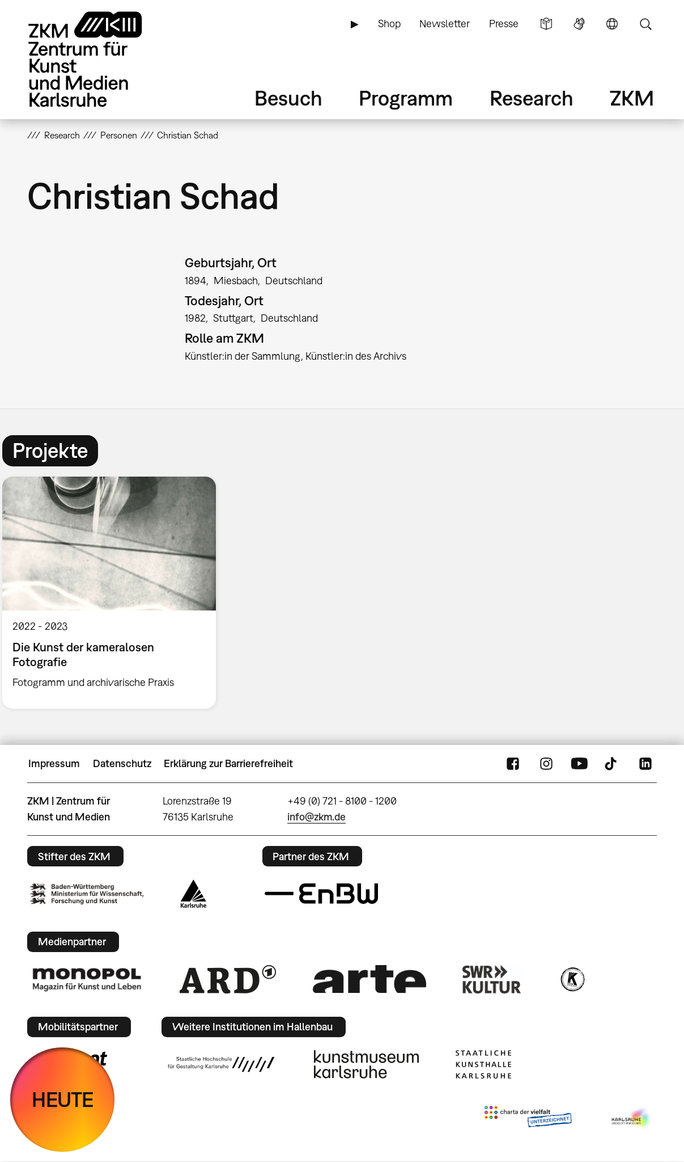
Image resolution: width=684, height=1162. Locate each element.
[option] (114, 592)
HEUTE (63, 1099)
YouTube (579, 763)
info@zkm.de (316, 817)
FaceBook (513, 763)
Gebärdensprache (579, 23)
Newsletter (444, 24)
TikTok (612, 763)
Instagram (546, 763)
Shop (389, 24)
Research (531, 98)
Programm (406, 98)
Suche (645, 23)
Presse (504, 24)
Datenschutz (122, 763)
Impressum (54, 763)
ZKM (632, 98)
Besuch (288, 98)
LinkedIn (645, 763)
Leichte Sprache (546, 23)
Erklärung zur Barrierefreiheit (228, 763)
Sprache (612, 23)
